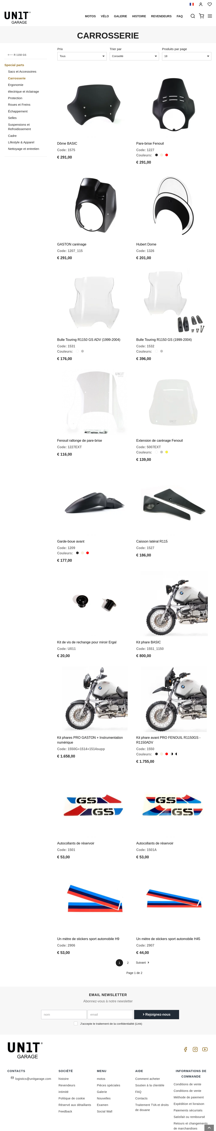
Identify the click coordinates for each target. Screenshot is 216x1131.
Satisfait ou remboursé (189, 1089)
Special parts (14, 65)
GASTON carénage (71, 238)
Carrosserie (17, 78)
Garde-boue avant (70, 526)
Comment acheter (147, 1051)
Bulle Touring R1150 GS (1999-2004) (164, 330)
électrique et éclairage (23, 91)
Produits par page (174, 49)
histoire (139, 16)
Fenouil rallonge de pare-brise (79, 428)
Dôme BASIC (67, 140)
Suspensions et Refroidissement (19, 127)
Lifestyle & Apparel (21, 142)
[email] (110, 986)
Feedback (65, 1084)
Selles (12, 118)
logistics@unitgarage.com (33, 1051)
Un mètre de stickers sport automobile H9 (88, 911)
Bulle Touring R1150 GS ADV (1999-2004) (88, 330)
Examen (102, 1077)
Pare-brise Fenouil (150, 140)
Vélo (105, 16)
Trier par (116, 49)
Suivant (142, 935)
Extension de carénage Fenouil (159, 428)
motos (90, 16)
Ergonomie (15, 85)
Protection (15, 98)
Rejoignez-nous (157, 986)
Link (138, 996)
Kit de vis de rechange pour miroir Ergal (86, 624)
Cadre (12, 135)
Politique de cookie (72, 1070)
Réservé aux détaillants (75, 1077)
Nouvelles (104, 1070)
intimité (64, 1064)
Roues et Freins (19, 104)
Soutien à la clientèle (149, 1057)
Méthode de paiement (189, 1069)
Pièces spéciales (108, 1057)
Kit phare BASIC (148, 624)
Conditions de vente (187, 1056)
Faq (180, 16)
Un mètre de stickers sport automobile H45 (168, 911)
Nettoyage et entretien (23, 149)
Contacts (141, 1070)
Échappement (18, 111)
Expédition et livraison (189, 1076)
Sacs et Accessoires (22, 71)
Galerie (120, 16)
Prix (60, 49)
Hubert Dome (146, 238)
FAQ (138, 1064)
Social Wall (104, 1084)
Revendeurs (161, 16)
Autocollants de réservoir (75, 818)
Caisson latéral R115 (152, 526)
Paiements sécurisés (188, 1082)
